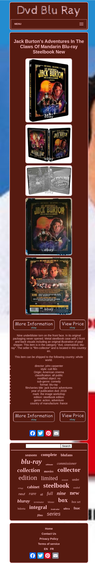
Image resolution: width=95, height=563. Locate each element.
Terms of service (49, 543)
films (40, 515)
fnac (77, 508)
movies (48, 471)
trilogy (20, 488)
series (53, 514)
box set (76, 501)
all (41, 494)
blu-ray (31, 461)
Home (49, 528)
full (50, 493)
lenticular (55, 509)
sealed (76, 487)
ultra (67, 508)
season (65, 480)
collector (68, 469)
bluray (23, 500)
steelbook (56, 485)
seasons (31, 455)
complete (49, 454)
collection (28, 470)
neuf (21, 494)
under (75, 479)
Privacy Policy (49, 538)
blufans (67, 455)
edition (27, 477)
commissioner (67, 463)
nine (61, 493)
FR (52, 549)
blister (51, 502)
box (63, 500)
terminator (39, 502)
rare (32, 493)
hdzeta (21, 508)
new (74, 493)
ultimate (49, 464)
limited (49, 478)
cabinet (33, 487)
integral (38, 507)
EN (46, 549)
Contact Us (49, 533)
